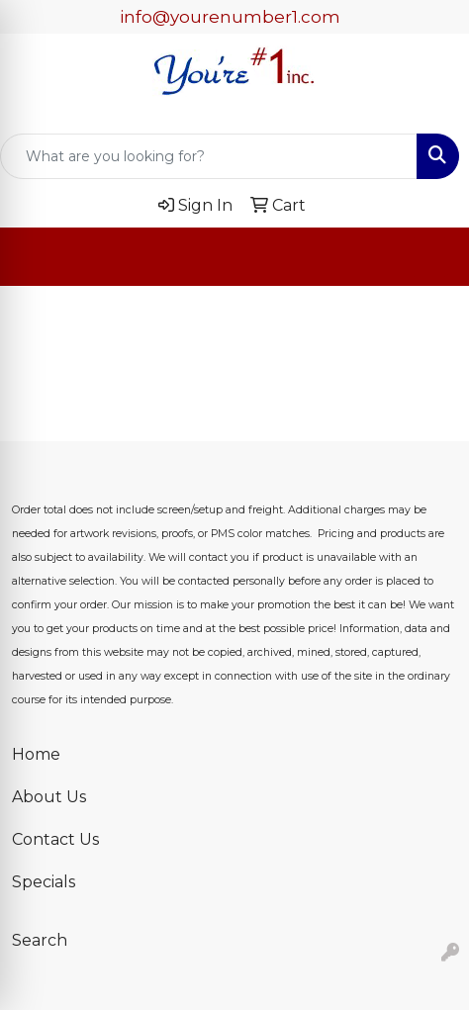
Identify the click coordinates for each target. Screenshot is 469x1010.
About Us (49, 796)
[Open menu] (429, 257)
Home (36, 754)
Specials (43, 881)
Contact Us (55, 839)
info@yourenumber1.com (230, 17)
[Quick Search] (209, 156)
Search (39, 940)
